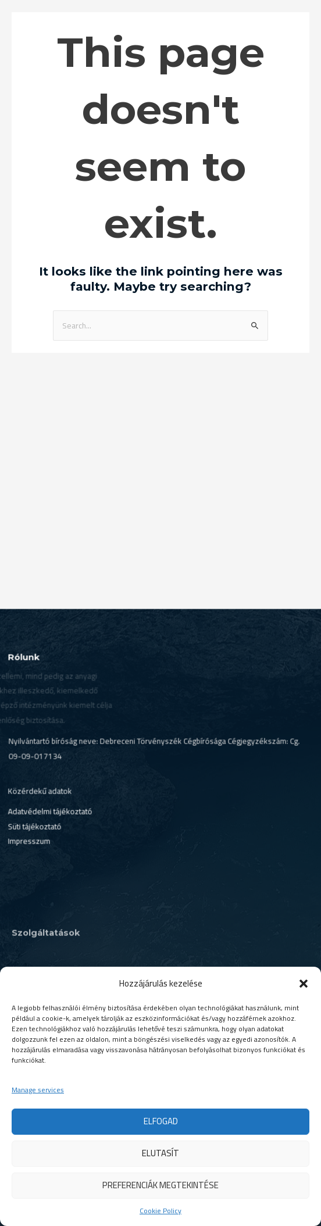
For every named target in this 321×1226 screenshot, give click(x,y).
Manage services (38, 1090)
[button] (303, 983)
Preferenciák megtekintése (160, 1185)
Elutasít (160, 1153)
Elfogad (161, 1121)
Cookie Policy (160, 1210)
